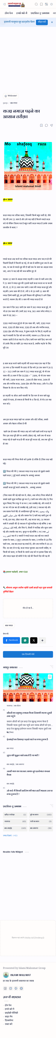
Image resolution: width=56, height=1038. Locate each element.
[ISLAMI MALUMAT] (16, 4)
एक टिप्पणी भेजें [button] (28, 654)
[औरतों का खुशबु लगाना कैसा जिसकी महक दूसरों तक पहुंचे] (28, 687)
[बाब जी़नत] (17, 706)
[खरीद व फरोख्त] (15, 815)
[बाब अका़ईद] (11, 764)
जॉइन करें (42, 22)
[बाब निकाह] (10, 732)
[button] (4, 4)
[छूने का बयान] (41, 815)
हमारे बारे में (9, 1009)
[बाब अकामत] (20, 764)
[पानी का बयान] (41, 822)
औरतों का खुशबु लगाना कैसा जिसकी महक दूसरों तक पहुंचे (29, 714)
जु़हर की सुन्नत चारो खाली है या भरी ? (23, 755)
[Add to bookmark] (50, 677)
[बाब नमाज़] (9, 625)
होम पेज (8, 1005)
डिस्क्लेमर (9, 1020)
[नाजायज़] (10, 706)
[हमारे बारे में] (21, 13)
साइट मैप (8, 1017)
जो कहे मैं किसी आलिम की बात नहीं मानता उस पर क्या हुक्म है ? (30, 792)
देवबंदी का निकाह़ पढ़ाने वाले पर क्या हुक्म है (27, 739)
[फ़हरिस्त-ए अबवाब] (40, 13)
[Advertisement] (28, 58)
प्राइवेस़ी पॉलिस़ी (11, 1013)
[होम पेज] (8, 13)
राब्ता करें (8, 1024)
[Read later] (41, 125)
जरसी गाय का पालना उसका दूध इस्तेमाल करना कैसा (28, 773)
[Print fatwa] (21, 988)
